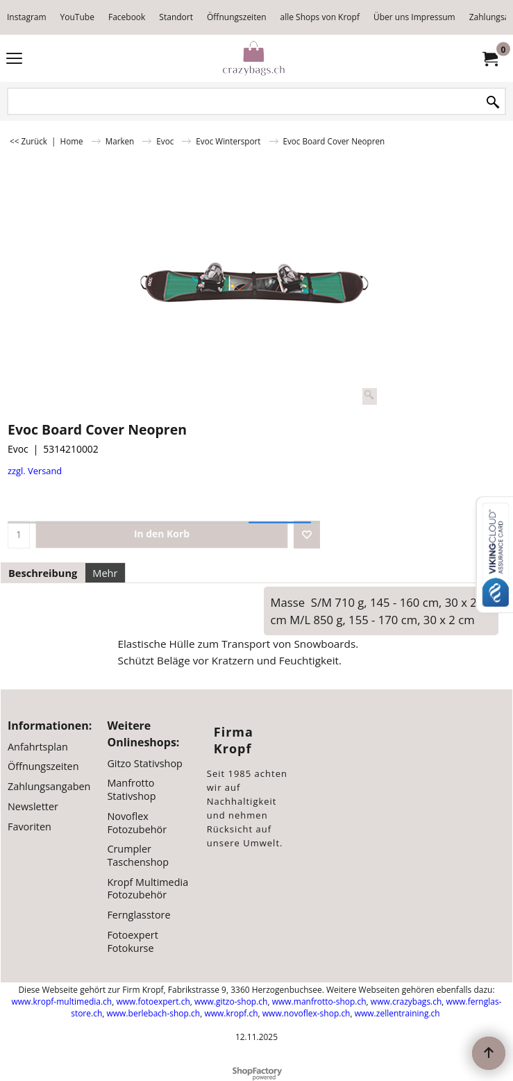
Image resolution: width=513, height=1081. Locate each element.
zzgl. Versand (35, 470)
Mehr (104, 573)
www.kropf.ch (231, 1013)
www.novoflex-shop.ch (306, 1013)
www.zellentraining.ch (397, 1013)
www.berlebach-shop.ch (154, 1013)
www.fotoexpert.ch (153, 1001)
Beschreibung (42, 573)
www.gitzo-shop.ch (230, 1001)
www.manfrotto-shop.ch (319, 1001)
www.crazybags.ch (406, 1001)
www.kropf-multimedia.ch (62, 1001)
